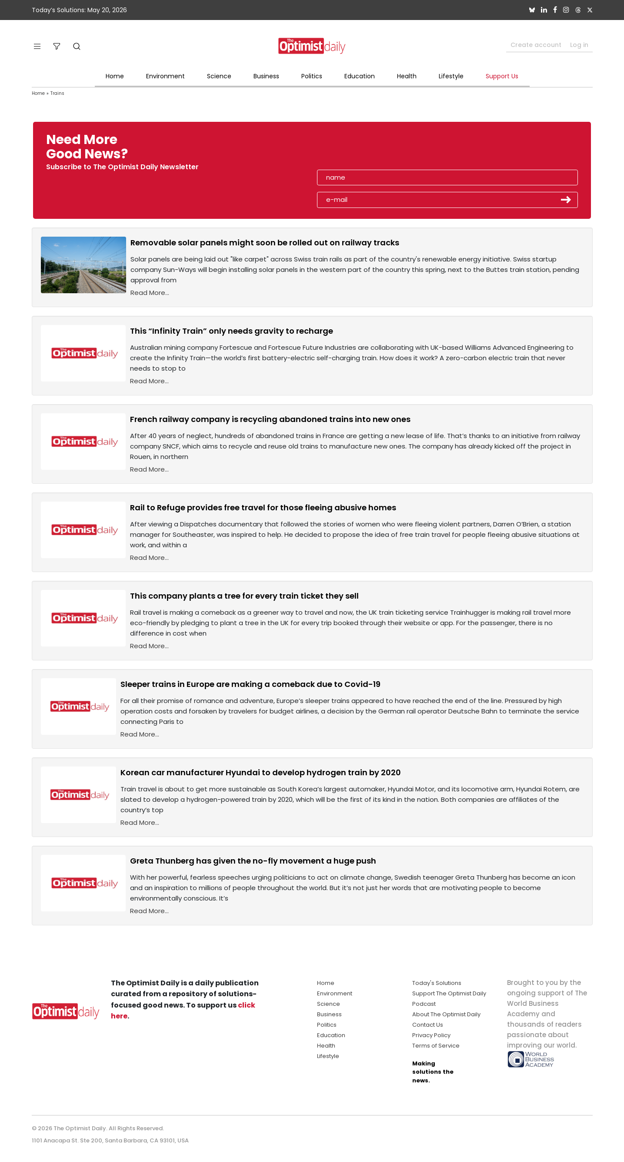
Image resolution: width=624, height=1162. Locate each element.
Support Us (502, 76)
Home (115, 76)
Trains (57, 93)
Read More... (149, 292)
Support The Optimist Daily (449, 993)
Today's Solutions (436, 983)
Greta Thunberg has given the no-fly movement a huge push (253, 860)
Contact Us (427, 1025)
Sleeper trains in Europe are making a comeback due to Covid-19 (250, 684)
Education (359, 76)
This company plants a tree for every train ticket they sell (244, 595)
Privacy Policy (431, 1035)
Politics (311, 76)
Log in (579, 44)
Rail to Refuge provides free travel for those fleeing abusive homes (263, 507)
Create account (536, 44)
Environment (165, 76)
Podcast (424, 1004)
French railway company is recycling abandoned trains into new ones (270, 419)
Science (219, 76)
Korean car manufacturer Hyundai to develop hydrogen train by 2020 (260, 772)
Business (266, 76)
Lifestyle (451, 76)
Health (407, 76)
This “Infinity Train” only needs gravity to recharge (231, 330)
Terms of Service (436, 1045)
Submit (566, 200)
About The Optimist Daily (446, 1014)
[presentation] (367, 150)
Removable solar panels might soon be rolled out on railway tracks (264, 242)
